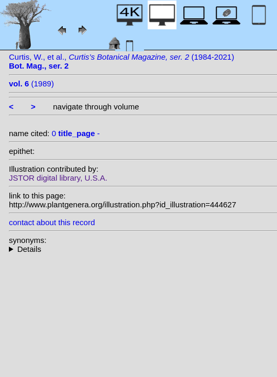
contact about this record (52, 222)
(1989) (31, 83)
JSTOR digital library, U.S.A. (58, 177)
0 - (76, 133)
